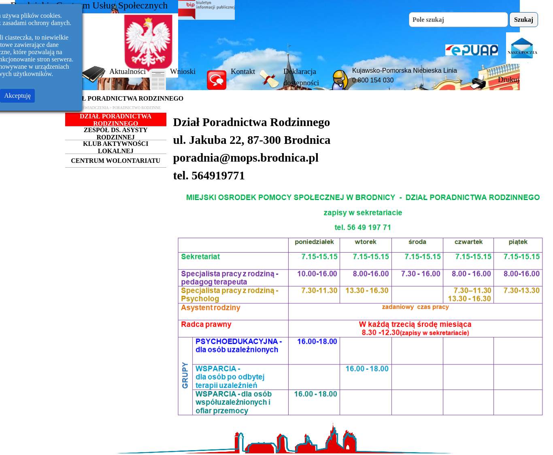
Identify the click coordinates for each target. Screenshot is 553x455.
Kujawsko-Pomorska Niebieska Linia (404, 70)
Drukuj (508, 79)
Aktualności (127, 71)
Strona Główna (55, 71)
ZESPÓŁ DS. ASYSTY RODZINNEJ (116, 133)
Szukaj (523, 19)
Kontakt (243, 71)
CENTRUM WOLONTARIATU (115, 160)
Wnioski (183, 71)
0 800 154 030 (372, 80)
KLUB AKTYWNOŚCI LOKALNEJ (115, 147)
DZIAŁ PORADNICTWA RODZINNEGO (115, 120)
